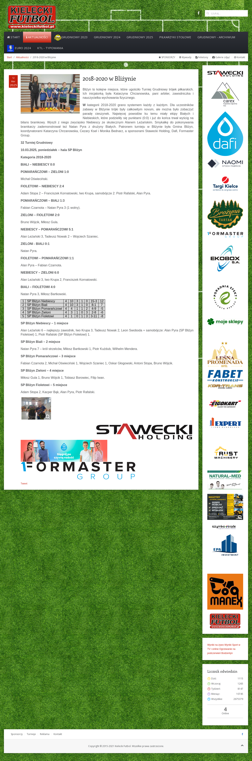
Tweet (24, 483)
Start (13, 37)
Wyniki (228, 644)
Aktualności (37, 37)
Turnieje (31, 734)
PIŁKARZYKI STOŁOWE (175, 37)
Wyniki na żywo (215, 644)
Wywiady (185, 57)
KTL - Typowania (50, 48)
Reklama (44, 734)
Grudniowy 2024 (107, 37)
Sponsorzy (17, 734)
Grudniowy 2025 (140, 37)
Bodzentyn (227, 653)
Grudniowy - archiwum (216, 37)
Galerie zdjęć (221, 57)
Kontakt (239, 57)
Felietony (201, 57)
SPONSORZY (167, 57)
